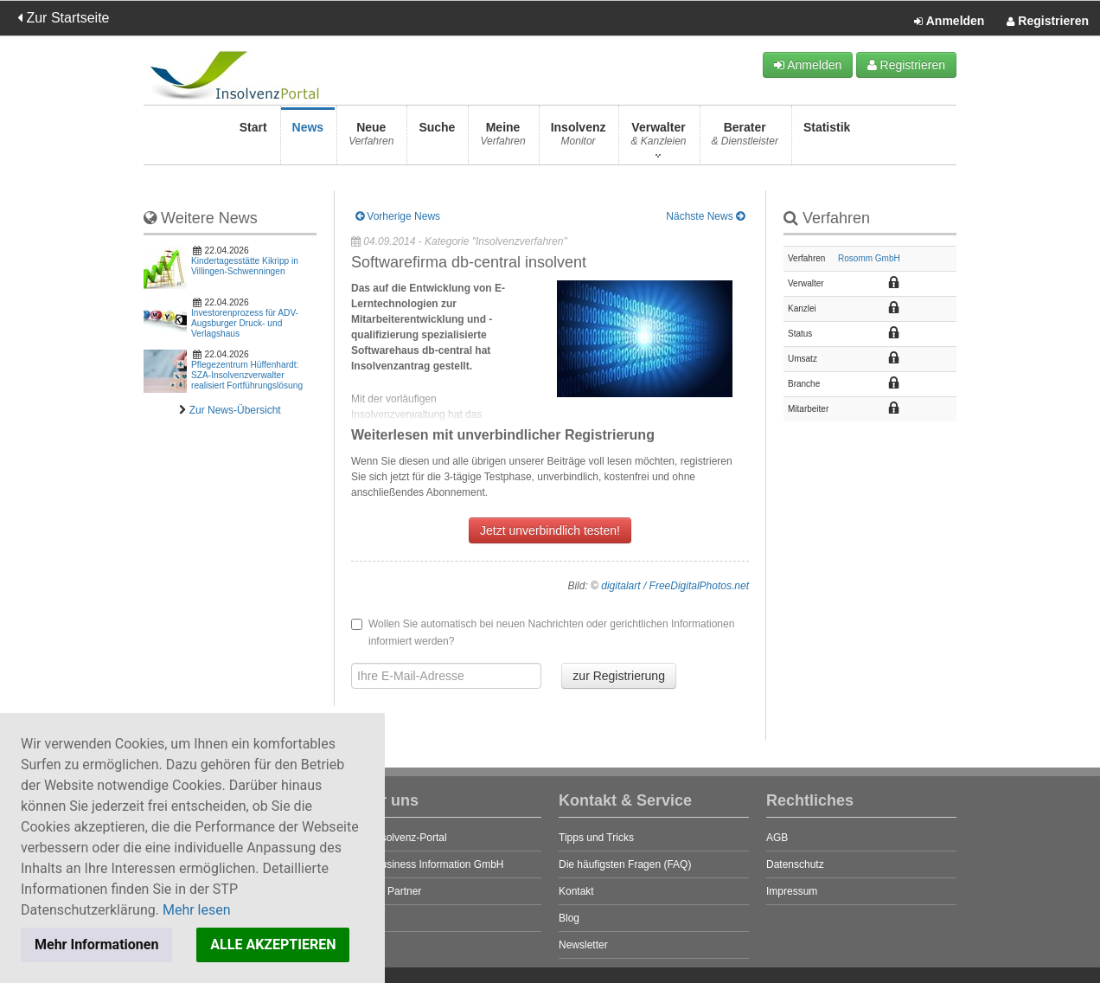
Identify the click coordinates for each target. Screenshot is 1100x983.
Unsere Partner (386, 891)
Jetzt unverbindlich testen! (550, 530)
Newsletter (583, 945)
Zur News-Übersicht (235, 410)
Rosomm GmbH (869, 258)
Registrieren (1048, 21)
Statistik (826, 138)
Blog (569, 918)
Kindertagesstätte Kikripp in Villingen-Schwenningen (244, 266)
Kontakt (576, 891)
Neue (371, 138)
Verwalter (658, 138)
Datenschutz (795, 864)
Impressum (791, 891)
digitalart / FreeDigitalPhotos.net (675, 586)
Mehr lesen (197, 910)
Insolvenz (578, 138)
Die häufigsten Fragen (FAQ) (625, 864)
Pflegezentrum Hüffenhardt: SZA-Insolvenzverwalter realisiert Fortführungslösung (247, 375)
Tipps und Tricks (596, 838)
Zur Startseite (63, 17)
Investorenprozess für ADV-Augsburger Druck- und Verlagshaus (244, 323)
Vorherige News (397, 216)
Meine (502, 138)
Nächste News (705, 216)
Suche (437, 138)
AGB (777, 838)
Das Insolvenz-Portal (399, 838)
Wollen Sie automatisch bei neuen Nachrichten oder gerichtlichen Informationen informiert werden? (542, 632)
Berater (745, 138)
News (308, 138)
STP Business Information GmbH (427, 864)
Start (253, 138)
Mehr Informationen (96, 944)
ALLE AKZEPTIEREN (273, 944)
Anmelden (949, 21)
